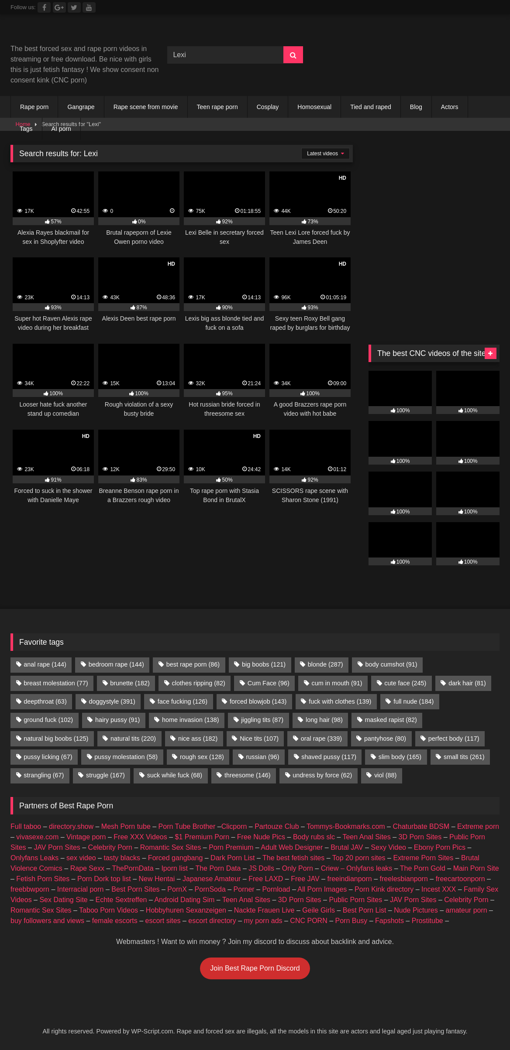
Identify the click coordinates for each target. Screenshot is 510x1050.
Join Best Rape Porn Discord (255, 968)
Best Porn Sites (135, 889)
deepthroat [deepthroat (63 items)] (45, 701)
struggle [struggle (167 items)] (105, 775)
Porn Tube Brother (187, 826)
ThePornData (132, 868)
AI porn (61, 128)
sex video (81, 858)
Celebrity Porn (110, 847)
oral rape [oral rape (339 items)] (321, 738)
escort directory (212, 920)
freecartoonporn (460, 878)
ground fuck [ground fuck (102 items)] (48, 719)
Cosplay (268, 106)
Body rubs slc (314, 837)
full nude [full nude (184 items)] (413, 701)
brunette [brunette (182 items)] (129, 683)
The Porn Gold (422, 868)
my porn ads (263, 920)
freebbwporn (29, 889)
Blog (416, 106)
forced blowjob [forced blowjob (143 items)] (258, 701)
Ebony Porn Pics (439, 847)
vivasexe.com (37, 837)
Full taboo (25, 826)
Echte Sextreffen (121, 899)
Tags (26, 128)
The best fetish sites (293, 858)
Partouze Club (277, 826)
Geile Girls (318, 910)
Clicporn (234, 826)
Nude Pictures (416, 910)
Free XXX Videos (140, 837)
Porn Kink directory (384, 889)
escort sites (163, 920)
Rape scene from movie (146, 106)
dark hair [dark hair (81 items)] (467, 683)
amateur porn (466, 910)
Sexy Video (388, 847)
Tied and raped (370, 106)
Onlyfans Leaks (34, 858)
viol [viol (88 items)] (385, 775)
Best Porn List (364, 910)
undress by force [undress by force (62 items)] (322, 775)
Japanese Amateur (212, 878)
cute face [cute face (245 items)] (405, 683)
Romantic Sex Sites (170, 847)
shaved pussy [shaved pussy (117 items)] (328, 756)
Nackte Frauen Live (264, 910)
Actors (449, 106)
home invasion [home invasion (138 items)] (190, 719)
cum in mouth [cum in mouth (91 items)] (337, 683)
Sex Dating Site (63, 899)
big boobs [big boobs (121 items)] (264, 664)
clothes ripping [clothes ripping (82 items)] (198, 683)
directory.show (71, 826)
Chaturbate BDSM (421, 826)
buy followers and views (47, 920)
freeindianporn (349, 878)
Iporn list (174, 868)
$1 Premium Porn (202, 837)
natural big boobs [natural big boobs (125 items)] (56, 738)
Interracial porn (80, 889)
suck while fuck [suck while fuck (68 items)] (174, 775)
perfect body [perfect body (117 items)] (453, 738)
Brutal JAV (347, 847)
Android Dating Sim (184, 899)
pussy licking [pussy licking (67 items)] (48, 756)
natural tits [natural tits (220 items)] (133, 738)
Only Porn (297, 868)
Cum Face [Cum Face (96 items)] (268, 683)
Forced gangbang (175, 858)
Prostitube (427, 920)
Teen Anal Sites (366, 837)
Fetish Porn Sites (42, 878)
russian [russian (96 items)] (262, 756)
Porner (244, 889)
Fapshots (389, 920)
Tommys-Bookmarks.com (346, 826)
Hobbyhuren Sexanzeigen (186, 910)
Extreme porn (478, 826)
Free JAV (305, 878)
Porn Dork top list (104, 878)
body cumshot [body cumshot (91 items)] (391, 664)
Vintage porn (86, 837)
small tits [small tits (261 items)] (464, 756)
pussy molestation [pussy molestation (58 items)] (126, 756)
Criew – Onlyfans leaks (357, 868)
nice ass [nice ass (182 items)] (197, 738)
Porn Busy (351, 920)
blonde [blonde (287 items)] (325, 664)
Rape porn (34, 106)
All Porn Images (322, 889)
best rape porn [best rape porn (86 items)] (193, 664)
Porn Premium (231, 847)
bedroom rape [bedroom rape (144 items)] (116, 664)
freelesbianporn (404, 878)
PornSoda (210, 889)
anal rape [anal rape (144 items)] (45, 664)
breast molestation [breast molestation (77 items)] (56, 683)
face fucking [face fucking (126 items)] (182, 701)
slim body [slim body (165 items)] (400, 756)
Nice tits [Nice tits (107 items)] (259, 738)
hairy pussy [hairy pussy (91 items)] (117, 719)
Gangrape (80, 106)
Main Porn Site (476, 868)
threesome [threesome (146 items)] (247, 775)
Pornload (276, 889)
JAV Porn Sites (57, 847)
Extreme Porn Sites (423, 858)
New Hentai (156, 878)
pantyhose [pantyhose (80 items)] (385, 738)
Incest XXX (438, 889)
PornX (176, 889)
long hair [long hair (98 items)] (324, 719)
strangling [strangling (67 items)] (44, 775)
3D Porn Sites (420, 837)
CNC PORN (308, 920)
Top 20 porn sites (359, 858)
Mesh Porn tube (126, 826)
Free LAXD (265, 878)
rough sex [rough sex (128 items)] (202, 756)
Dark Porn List (232, 858)
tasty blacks (121, 858)
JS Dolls (261, 868)
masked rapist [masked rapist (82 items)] (391, 719)
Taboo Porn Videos (108, 910)
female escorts (115, 920)
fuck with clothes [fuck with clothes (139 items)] (340, 701)
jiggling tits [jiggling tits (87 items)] (262, 719)
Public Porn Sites (355, 899)
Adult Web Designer (292, 847)
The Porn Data (218, 868)
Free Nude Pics (261, 837)
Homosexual (314, 106)
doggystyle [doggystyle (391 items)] (112, 701)
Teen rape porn (217, 106)
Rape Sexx (87, 868)
